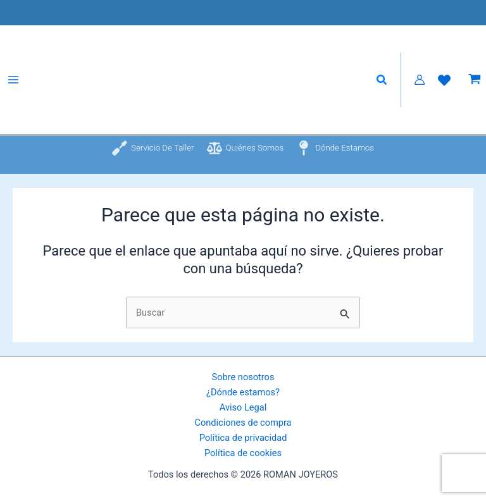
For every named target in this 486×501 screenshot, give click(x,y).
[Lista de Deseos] (444, 80)
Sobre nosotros (243, 377)
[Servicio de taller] (151, 148)
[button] (382, 80)
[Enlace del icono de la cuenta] (419, 79)
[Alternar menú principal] (13, 79)
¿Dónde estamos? (243, 392)
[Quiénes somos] (245, 148)
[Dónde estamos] (337, 148)
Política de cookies (243, 453)
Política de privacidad (243, 437)
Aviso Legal (243, 407)
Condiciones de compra (242, 422)
